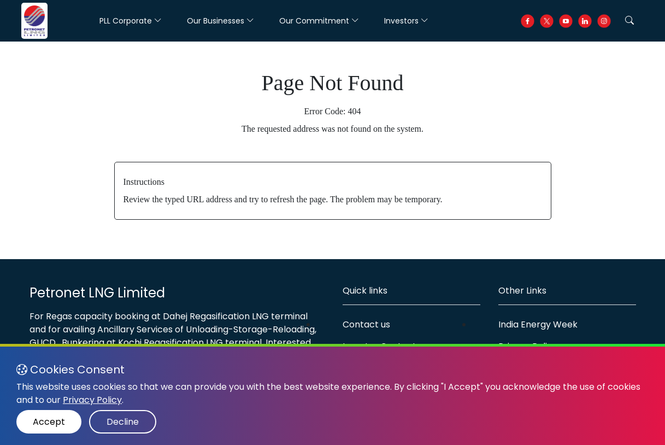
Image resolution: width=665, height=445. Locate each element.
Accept (49, 421)
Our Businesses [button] (220, 20)
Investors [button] (406, 20)
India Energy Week (538, 324)
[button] (629, 21)
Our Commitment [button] (319, 20)
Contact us (366, 324)
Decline (123, 421)
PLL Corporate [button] (130, 20)
